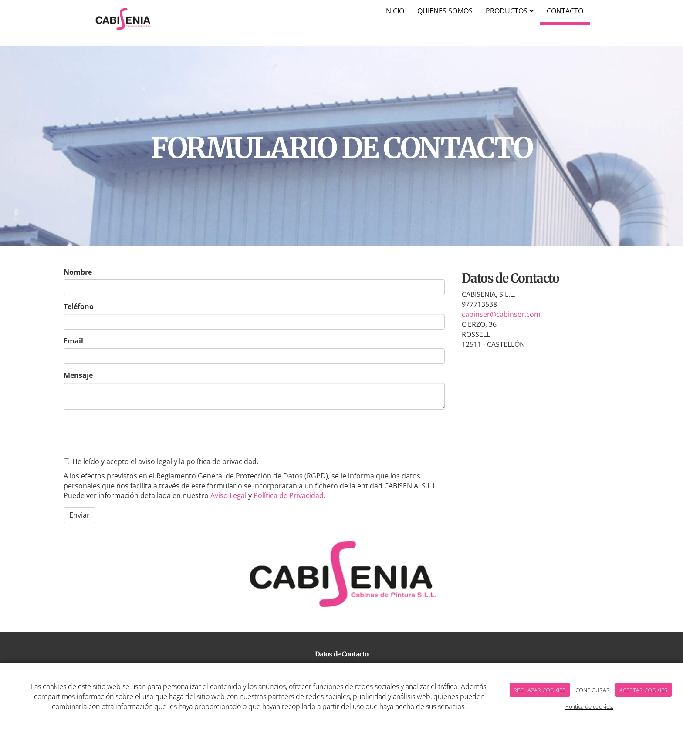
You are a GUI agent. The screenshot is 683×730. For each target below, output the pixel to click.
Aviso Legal (228, 495)
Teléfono (79, 306)
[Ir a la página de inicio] (123, 11)
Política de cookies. (589, 706)
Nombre (78, 272)
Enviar (79, 515)
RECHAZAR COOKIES (539, 690)
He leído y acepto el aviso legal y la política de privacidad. (161, 461)
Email (73, 341)
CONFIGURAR (592, 690)
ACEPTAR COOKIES (643, 690)
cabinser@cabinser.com (501, 314)
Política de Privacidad (289, 495)
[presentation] (130, 433)
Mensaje (78, 375)
